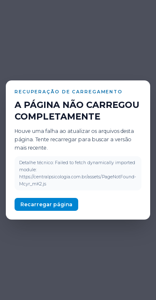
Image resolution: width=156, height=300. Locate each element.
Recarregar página (46, 204)
